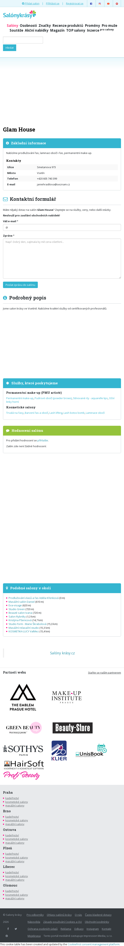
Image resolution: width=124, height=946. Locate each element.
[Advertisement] (62, 91)
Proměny (92, 25)
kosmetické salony (16, 802)
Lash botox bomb (74, 413)
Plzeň (7, 848)
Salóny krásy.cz (62, 653)
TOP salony (75, 30)
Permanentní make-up (19, 398)
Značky (45, 25)
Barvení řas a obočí (36, 413)
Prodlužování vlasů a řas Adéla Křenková (34, 598)
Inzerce (100, 30)
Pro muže (109, 25)
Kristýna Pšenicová (20, 620)
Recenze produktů (67, 25)
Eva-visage (15, 605)
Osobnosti (28, 25)
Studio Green (17, 609)
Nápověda (34, 922)
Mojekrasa (34, 936)
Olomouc (10, 885)
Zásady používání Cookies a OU (62, 922)
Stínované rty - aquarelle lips (90, 398)
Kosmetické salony (21, 407)
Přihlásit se (52, 3)
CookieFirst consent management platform (93, 944)
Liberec (9, 867)
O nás (78, 915)
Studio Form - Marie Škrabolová (27, 624)
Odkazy (79, 929)
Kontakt (106, 929)
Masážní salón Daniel (22, 602)
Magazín (57, 30)
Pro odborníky (35, 915)
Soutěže (16, 30)
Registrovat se (74, 3)
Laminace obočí (95, 413)
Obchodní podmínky (97, 922)
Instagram (93, 929)
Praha (8, 792)
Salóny (12, 25)
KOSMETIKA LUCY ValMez (24, 631)
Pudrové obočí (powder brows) (53, 398)
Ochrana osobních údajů (43, 929)
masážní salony (14, 805)
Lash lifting (55, 413)
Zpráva (7, 235)
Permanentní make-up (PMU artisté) (34, 393)
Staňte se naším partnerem (104, 672)
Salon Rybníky (17, 616)
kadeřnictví (12, 798)
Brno (7, 811)
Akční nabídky (36, 30)
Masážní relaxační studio (24, 628)
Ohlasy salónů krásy (59, 915)
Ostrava (9, 830)
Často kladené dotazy (98, 915)
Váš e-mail (9, 221)
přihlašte (42, 440)
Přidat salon (30, 3)
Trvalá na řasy (15, 413)
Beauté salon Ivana (20, 613)
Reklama (66, 929)
